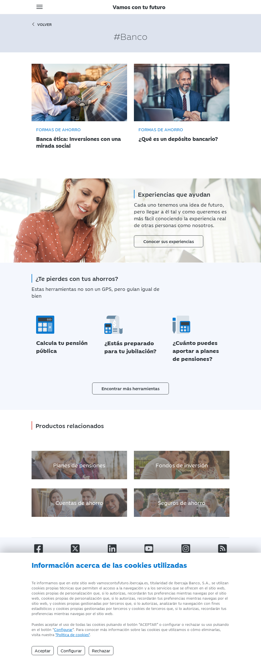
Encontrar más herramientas (131, 384)
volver (42, 24)
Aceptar (43, 650)
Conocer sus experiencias (168, 241)
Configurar (63, 629)
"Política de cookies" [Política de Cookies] (72, 634)
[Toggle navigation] (39, 7)
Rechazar (101, 650)
